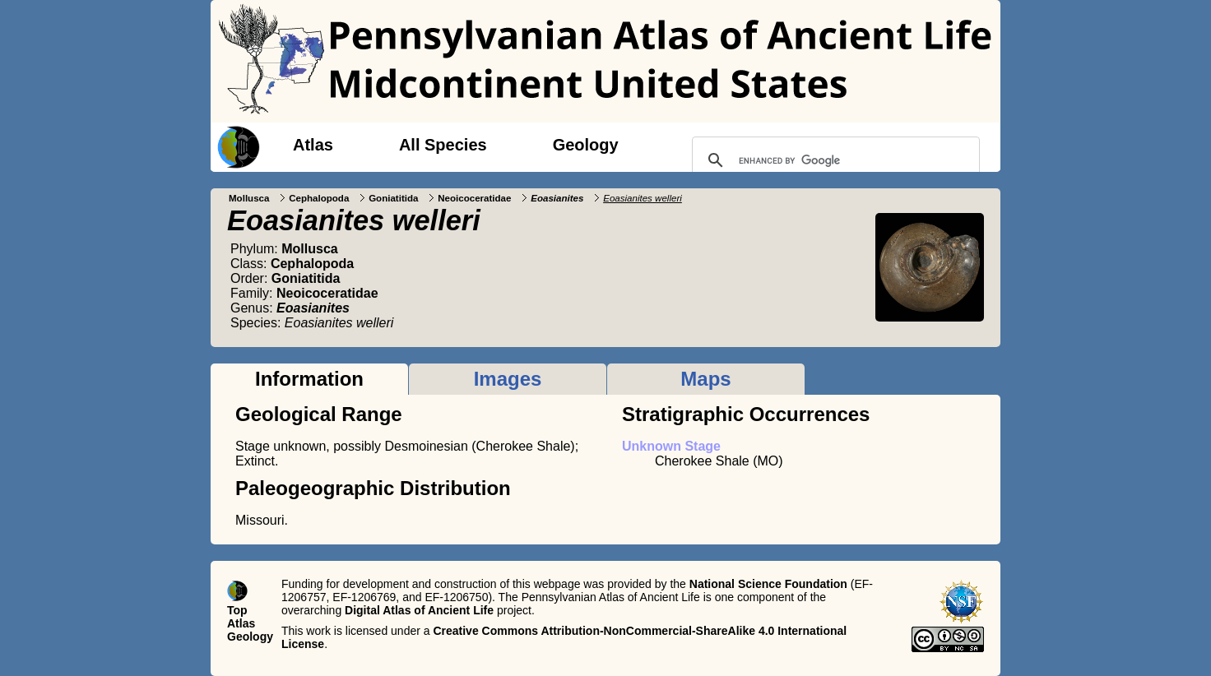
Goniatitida (393, 198)
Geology (586, 145)
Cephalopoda (319, 198)
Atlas (313, 145)
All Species (443, 145)
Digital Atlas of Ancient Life (419, 610)
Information (309, 379)
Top (237, 610)
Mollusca (249, 198)
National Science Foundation (768, 583)
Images (508, 379)
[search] (833, 160)
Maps (705, 379)
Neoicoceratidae (474, 198)
